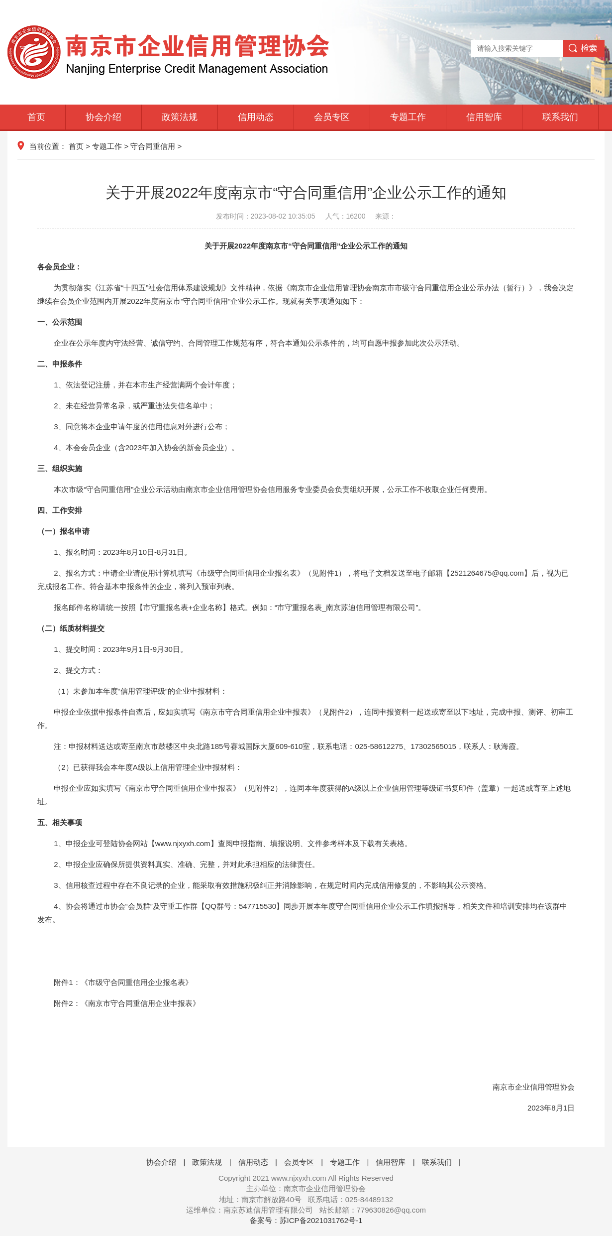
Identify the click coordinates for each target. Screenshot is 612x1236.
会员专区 (332, 117)
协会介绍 (103, 117)
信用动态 (256, 117)
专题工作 (408, 117)
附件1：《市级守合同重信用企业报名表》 (123, 982)
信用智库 (484, 117)
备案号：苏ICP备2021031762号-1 (306, 1220)
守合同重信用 (152, 146)
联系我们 (560, 117)
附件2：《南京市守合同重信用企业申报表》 (127, 1003)
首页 (36, 117)
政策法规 (180, 117)
